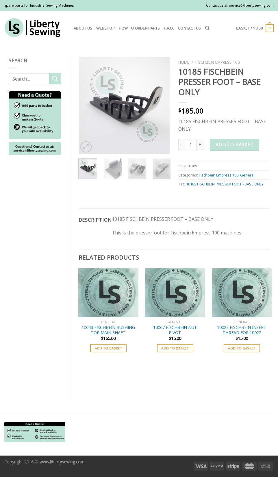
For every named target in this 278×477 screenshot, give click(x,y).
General (247, 175)
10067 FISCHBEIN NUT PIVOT (175, 330)
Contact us (189, 28)
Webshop (105, 28)
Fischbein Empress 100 (217, 62)
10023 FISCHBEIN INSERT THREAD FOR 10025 (241, 330)
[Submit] (55, 78)
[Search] (207, 28)
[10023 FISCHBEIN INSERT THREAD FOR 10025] (242, 292)
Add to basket (234, 144)
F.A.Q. (169, 28)
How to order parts (139, 28)
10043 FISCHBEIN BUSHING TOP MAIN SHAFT (108, 330)
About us (83, 28)
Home (183, 62)
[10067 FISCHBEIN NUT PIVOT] (175, 292)
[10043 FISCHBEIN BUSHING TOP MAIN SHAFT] (108, 292)
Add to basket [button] (108, 348)
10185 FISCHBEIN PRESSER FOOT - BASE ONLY (225, 184)
